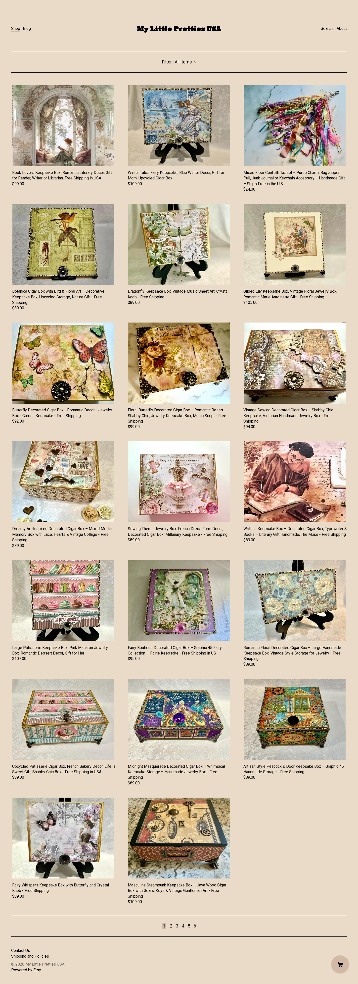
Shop (15, 28)
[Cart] (340, 964)
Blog (27, 28)
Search (327, 28)
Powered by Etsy (26, 970)
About (342, 28)
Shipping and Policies (30, 956)
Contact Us (20, 950)
